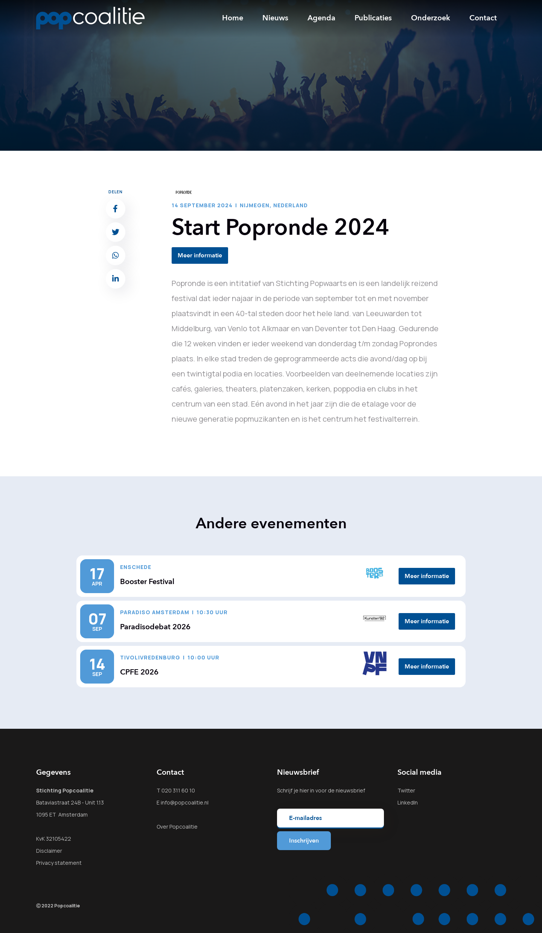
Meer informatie (200, 255)
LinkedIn (407, 802)
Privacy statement (59, 862)
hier (304, 790)
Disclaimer (49, 850)
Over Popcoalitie (177, 826)
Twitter (406, 790)
